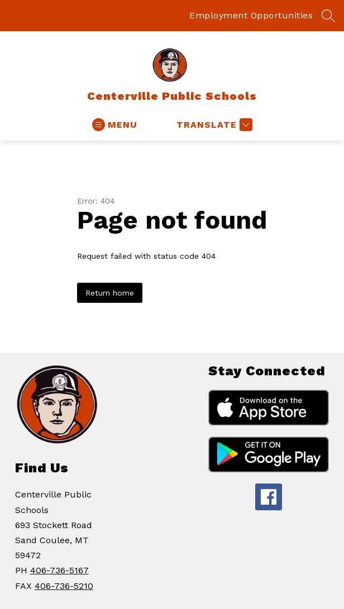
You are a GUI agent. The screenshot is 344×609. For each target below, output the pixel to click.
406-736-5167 (59, 570)
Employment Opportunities (251, 15)
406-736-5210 (64, 586)
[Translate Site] (213, 125)
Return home (109, 292)
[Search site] (328, 15)
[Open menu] (114, 125)
